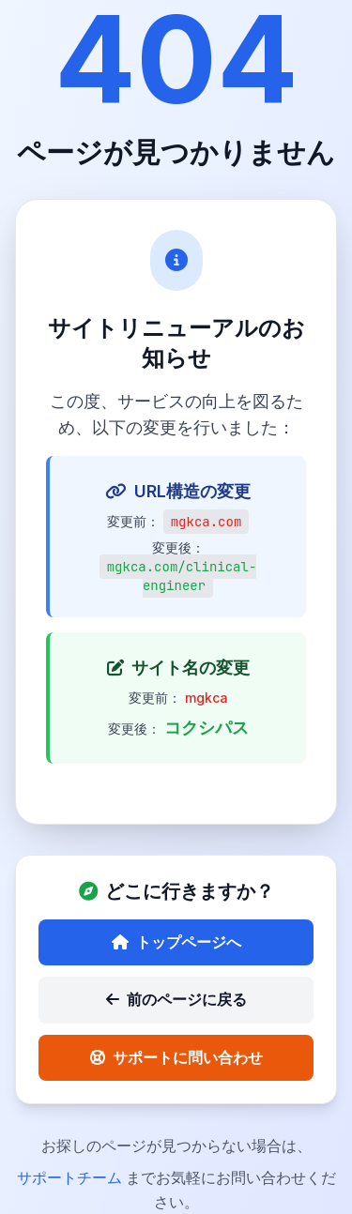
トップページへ (176, 942)
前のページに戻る (176, 999)
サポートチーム (71, 1177)
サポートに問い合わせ (176, 1057)
